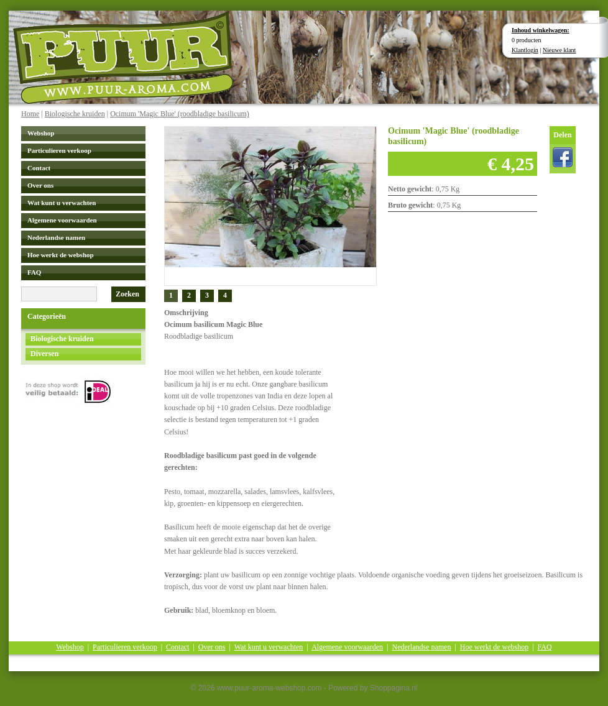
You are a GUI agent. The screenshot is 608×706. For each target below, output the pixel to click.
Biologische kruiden (75, 113)
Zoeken (127, 294)
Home (30, 113)
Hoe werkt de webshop (60, 255)
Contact (38, 168)
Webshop (40, 133)
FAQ (34, 272)
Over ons (40, 185)
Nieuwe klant (559, 50)
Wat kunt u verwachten (61, 202)
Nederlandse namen (56, 237)
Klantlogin (525, 50)
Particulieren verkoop (59, 150)
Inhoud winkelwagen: (540, 30)
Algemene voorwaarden (62, 220)
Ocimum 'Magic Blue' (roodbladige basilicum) (179, 113)
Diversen (44, 353)
